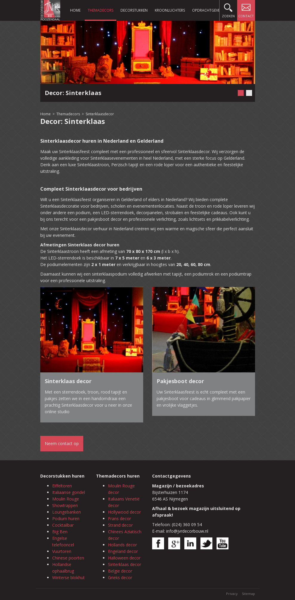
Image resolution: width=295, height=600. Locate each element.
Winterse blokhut (68, 577)
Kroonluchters (170, 10)
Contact (246, 9)
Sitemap (248, 593)
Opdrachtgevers (208, 10)
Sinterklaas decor (124, 564)
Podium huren (65, 518)
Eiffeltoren (62, 486)
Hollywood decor (124, 512)
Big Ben (59, 531)
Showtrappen (65, 505)
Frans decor (119, 518)
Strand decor (120, 525)
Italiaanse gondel (68, 492)
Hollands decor (122, 545)
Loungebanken (66, 512)
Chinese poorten (68, 558)
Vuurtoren (61, 551)
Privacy (232, 593)
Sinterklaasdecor (100, 113)
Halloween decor (124, 558)
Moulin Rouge (65, 499)
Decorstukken (134, 10)
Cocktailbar (63, 525)
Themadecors (100, 10)
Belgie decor (120, 571)
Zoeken (228, 9)
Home (75, 10)
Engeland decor (123, 551)
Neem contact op (62, 443)
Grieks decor (120, 577)
